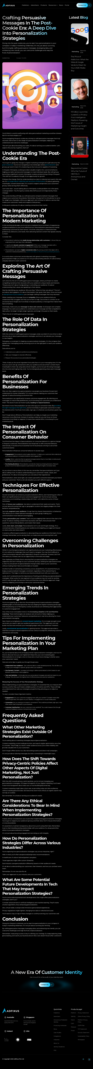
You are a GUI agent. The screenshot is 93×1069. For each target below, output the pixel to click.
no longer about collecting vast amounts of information (26, 181)
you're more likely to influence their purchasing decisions (42, 252)
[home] (8, 5)
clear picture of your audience (13, 294)
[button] (53, 5)
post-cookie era (7, 165)
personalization (50, 165)
